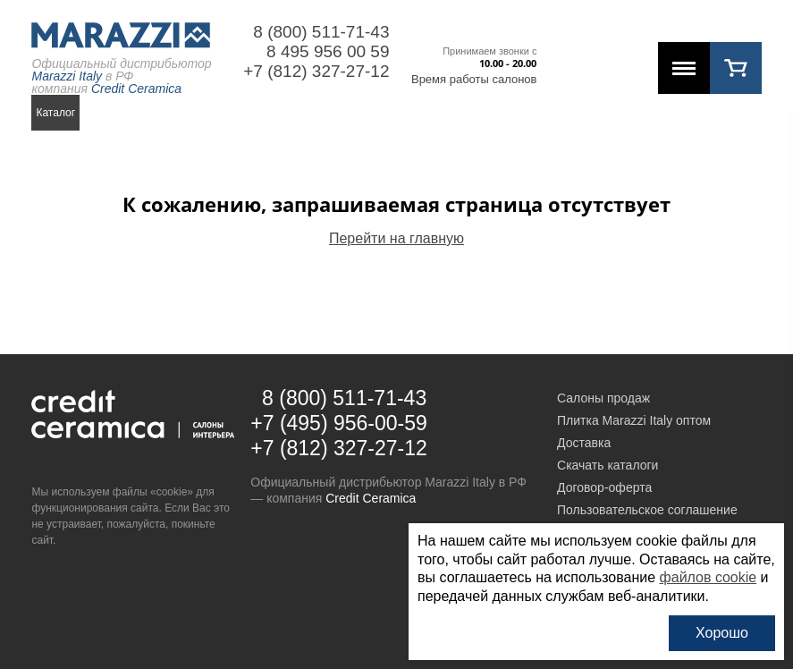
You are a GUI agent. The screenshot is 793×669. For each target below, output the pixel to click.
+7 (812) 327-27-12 (316, 71)
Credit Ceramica (370, 498)
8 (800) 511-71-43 (321, 31)
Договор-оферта (604, 487)
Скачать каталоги (607, 465)
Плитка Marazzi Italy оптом (634, 420)
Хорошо (722, 632)
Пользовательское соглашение (647, 510)
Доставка (584, 443)
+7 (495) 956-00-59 (338, 423)
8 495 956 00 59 (327, 51)
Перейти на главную (396, 238)
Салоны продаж (603, 398)
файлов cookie (708, 577)
